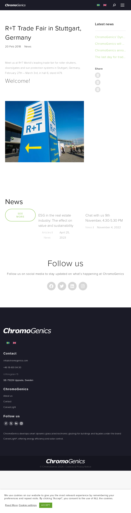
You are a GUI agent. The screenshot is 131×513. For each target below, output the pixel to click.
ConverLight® (10, 438)
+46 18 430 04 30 (12, 367)
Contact (7, 401)
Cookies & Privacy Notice (78, 466)
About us (7, 396)
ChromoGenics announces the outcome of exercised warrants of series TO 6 (110, 50)
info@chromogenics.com (15, 360)
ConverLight (9, 407)
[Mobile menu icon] (122, 5)
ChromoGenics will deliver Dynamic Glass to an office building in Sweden (110, 44)
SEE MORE (20, 215)
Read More (11, 505)
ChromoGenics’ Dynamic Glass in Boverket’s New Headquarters (110, 37)
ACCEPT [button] (45, 505)
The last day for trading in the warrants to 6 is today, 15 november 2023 (110, 57)
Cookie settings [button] (28, 505)
